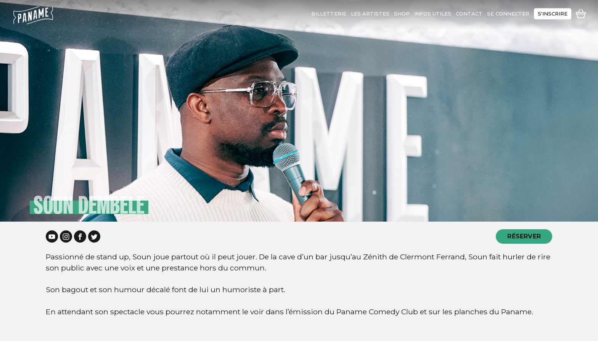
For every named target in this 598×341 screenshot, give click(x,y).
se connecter (508, 12)
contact (469, 12)
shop (402, 12)
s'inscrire (552, 12)
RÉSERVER (524, 236)
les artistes (370, 12)
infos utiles (432, 12)
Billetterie (328, 12)
